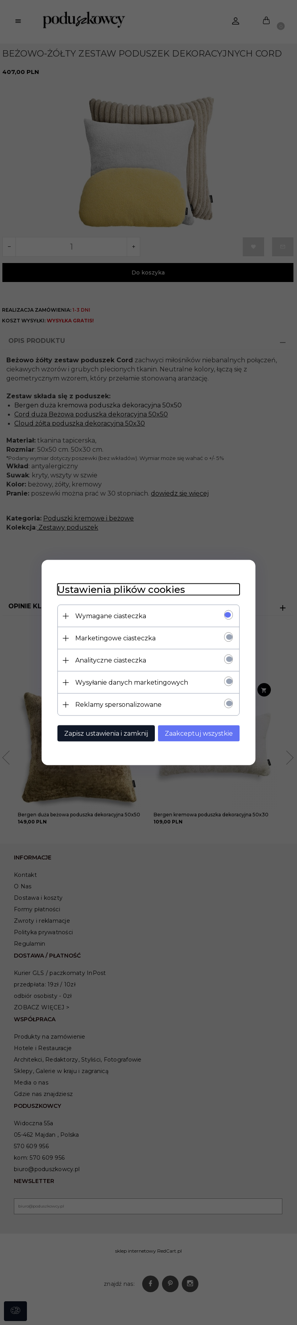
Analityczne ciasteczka (110, 660)
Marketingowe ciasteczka (115, 638)
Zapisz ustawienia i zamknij (106, 733)
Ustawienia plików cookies (121, 589)
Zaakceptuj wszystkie (199, 733)
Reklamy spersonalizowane (118, 704)
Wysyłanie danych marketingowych (131, 682)
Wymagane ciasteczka (110, 616)
